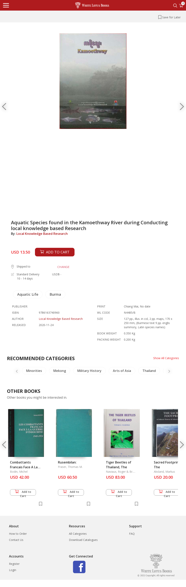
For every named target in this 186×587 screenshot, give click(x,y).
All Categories (78, 534)
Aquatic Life (27, 294)
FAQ (132, 534)
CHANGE (63, 267)
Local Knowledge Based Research (42, 233)
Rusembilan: (67, 462)
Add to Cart (23, 493)
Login (12, 570)
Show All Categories (166, 358)
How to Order (18, 534)
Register (14, 564)
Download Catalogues (83, 540)
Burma (55, 294)
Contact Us (16, 540)
